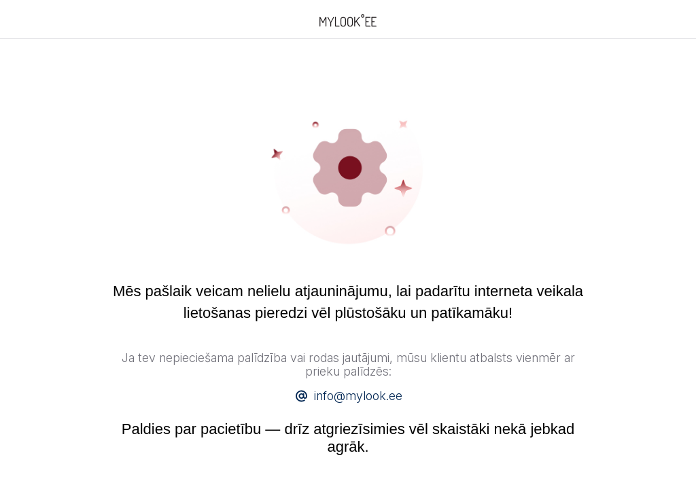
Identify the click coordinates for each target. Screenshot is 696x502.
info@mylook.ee (358, 396)
